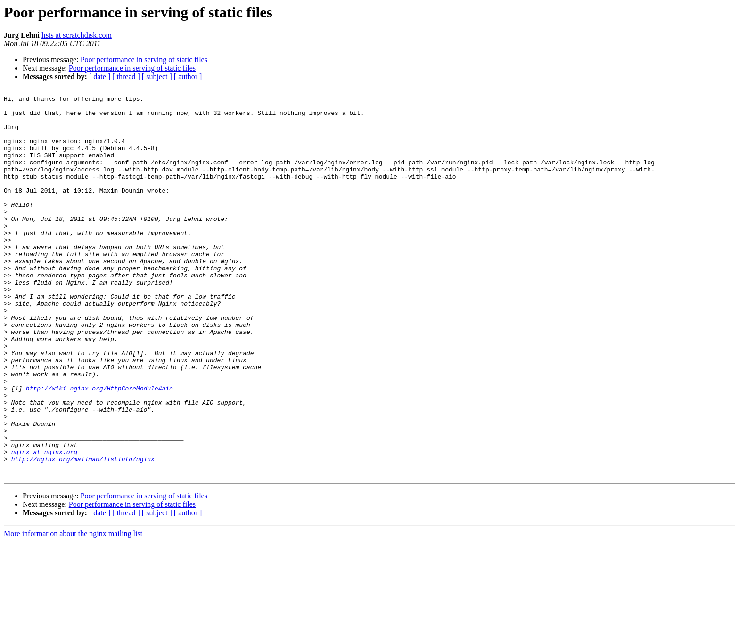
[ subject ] (157, 77)
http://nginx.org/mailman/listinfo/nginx (83, 532)
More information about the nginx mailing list (73, 610)
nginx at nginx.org (44, 524)
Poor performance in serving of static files (144, 60)
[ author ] (188, 77)
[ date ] (99, 77)
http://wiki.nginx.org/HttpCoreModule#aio (99, 447)
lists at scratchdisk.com (76, 35)
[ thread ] (126, 77)
